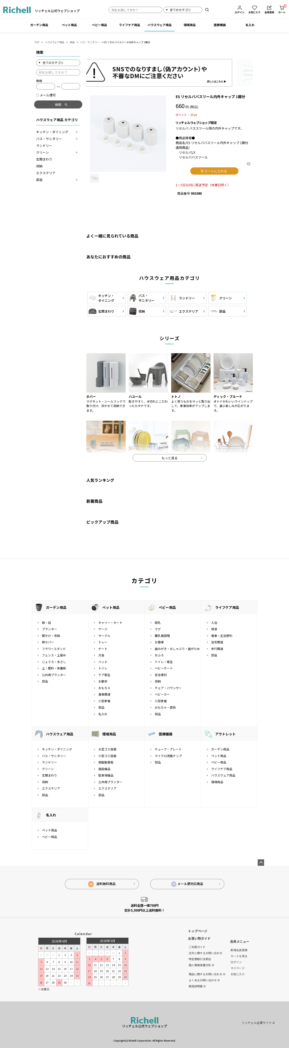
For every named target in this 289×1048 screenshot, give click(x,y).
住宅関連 (217, 642)
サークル (104, 636)
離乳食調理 (162, 636)
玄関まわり (44, 159)
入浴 (214, 622)
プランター (49, 629)
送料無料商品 (102, 884)
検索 (207, 9)
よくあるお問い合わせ (204, 980)
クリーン (42, 152)
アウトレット (225, 734)
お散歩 (102, 681)
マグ (158, 629)
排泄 (214, 629)
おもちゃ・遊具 (165, 707)
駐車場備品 (105, 775)
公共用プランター (54, 675)
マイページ (238, 968)
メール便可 (46, 95)
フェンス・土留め (54, 655)
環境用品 (190, 25)
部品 (72, 42)
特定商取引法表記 (200, 959)
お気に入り (238, 974)
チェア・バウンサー (168, 688)
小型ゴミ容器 (107, 756)
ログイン (236, 962)
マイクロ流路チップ (168, 756)
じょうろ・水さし (54, 662)
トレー (102, 642)
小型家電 (104, 701)
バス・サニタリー (90, 42)
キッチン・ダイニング (52, 131)
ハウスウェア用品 (160, 25)
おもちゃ (104, 688)
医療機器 (220, 25)
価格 (39, 81)
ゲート (102, 649)
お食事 (159, 642)
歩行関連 (217, 649)
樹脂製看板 (105, 762)
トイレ (102, 668)
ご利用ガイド (197, 947)
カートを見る (239, 956)
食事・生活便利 (221, 636)
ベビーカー (162, 694)
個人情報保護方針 (201, 965)
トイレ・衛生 (164, 662)
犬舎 (101, 655)
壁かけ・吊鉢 (51, 636)
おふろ (159, 655)
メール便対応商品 (187, 884)
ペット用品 (69, 25)
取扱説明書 (197, 986)
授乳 (158, 622)
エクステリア (45, 172)
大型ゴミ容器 (107, 749)
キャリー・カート (110, 622)
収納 (39, 166)
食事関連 (104, 694)
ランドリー (44, 145)
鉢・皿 (46, 622)
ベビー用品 (99, 25)
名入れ (249, 25)
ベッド (102, 662)
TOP (37, 42)
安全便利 (161, 675)
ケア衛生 (104, 675)
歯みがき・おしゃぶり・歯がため (177, 649)
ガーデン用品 (39, 25)
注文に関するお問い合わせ (205, 953)
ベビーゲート (164, 668)
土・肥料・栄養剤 (54, 668)
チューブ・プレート (168, 749)
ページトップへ (261, 863)
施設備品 (104, 769)
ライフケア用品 (129, 25)
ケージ (102, 629)
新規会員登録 (239, 950)
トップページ (197, 930)
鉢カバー (48, 642)
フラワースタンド (54, 649)
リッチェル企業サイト (258, 1023)
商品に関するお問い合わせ (207, 974)
